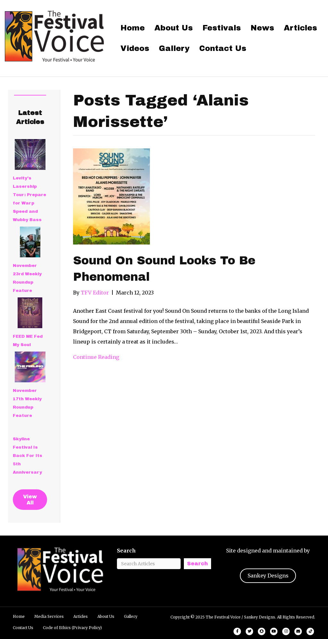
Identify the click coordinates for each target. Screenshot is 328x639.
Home (132, 28)
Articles (300, 28)
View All (30, 499)
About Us (173, 28)
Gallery (174, 48)
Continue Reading (96, 357)
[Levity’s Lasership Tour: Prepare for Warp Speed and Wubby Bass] (30, 154)
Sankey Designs (268, 575)
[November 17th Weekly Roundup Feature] (30, 367)
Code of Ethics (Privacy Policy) (72, 627)
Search (126, 550)
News (262, 28)
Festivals (221, 28)
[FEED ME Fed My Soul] (30, 312)
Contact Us (222, 48)
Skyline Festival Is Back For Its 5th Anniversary (27, 456)
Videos (134, 48)
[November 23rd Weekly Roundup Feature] (30, 242)
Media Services (49, 616)
